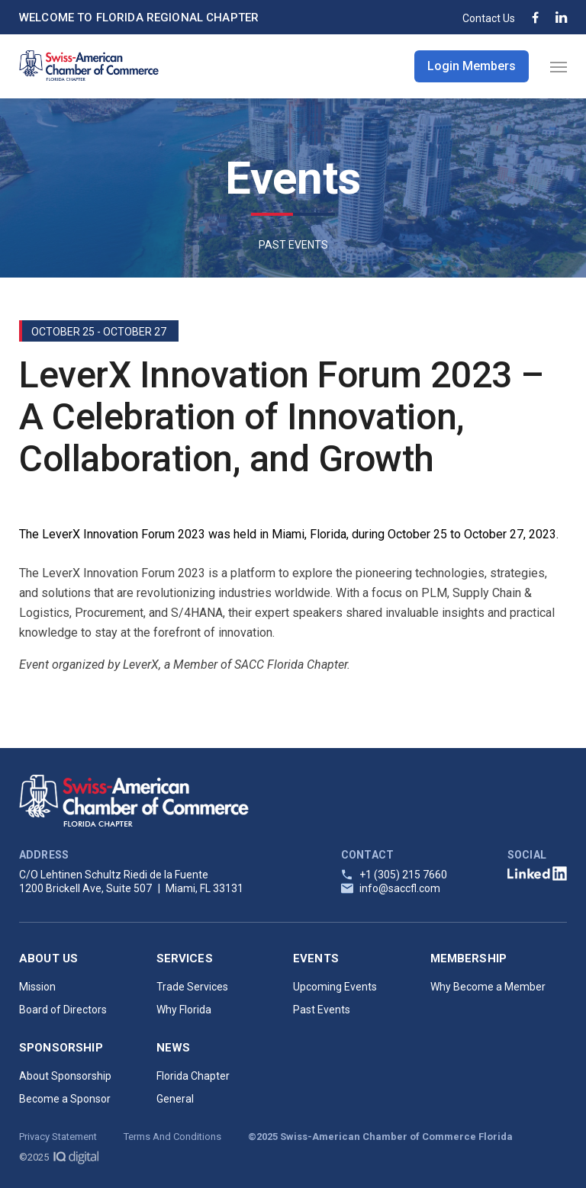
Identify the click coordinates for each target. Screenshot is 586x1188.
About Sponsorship (65, 1076)
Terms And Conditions (172, 1136)
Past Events (321, 1009)
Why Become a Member (488, 987)
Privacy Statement (58, 1136)
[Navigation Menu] (558, 66)
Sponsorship (61, 1048)
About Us (48, 958)
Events (316, 958)
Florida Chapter (193, 1076)
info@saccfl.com (399, 888)
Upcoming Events (335, 987)
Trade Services (192, 987)
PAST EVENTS (293, 245)
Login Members (471, 66)
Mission (37, 987)
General (175, 1099)
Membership (468, 958)
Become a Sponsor (65, 1099)
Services (184, 958)
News (173, 1048)
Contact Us (488, 18)
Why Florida (183, 1009)
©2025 (58, 1157)
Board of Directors (63, 1009)
